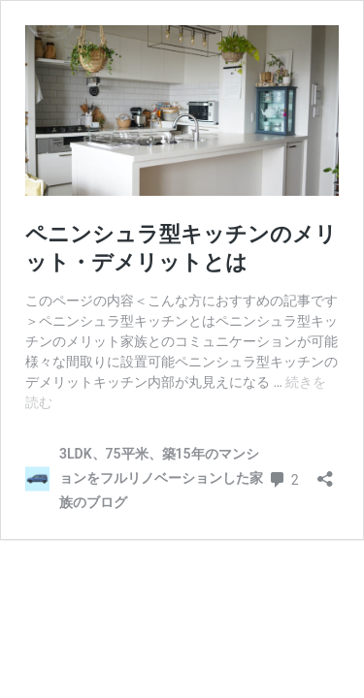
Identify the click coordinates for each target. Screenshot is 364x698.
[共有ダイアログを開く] (325, 473)
